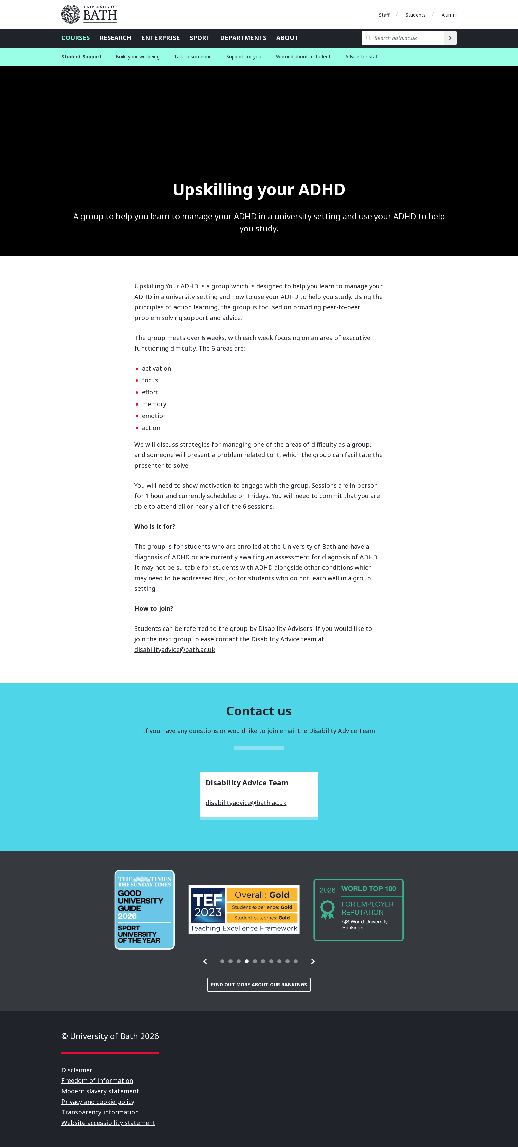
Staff (384, 15)
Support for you (243, 56)
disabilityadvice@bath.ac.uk (174, 649)
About (287, 38)
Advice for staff (362, 56)
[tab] (222, 961)
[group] (144, 910)
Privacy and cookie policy (97, 1101)
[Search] (450, 38)
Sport (200, 38)
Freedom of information (97, 1080)
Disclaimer (76, 1070)
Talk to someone (193, 56)
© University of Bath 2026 (110, 1035)
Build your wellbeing (138, 56)
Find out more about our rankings (259, 984)
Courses (75, 38)
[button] (205, 961)
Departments (243, 38)
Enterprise (160, 38)
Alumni (449, 15)
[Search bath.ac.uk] (403, 38)
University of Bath (92, 14)
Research (115, 38)
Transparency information (100, 1112)
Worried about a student (303, 56)
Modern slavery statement (100, 1091)
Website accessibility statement (108, 1122)
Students (416, 15)
